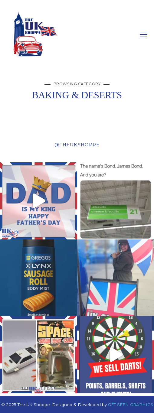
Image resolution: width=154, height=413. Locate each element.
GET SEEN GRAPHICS (130, 404)
